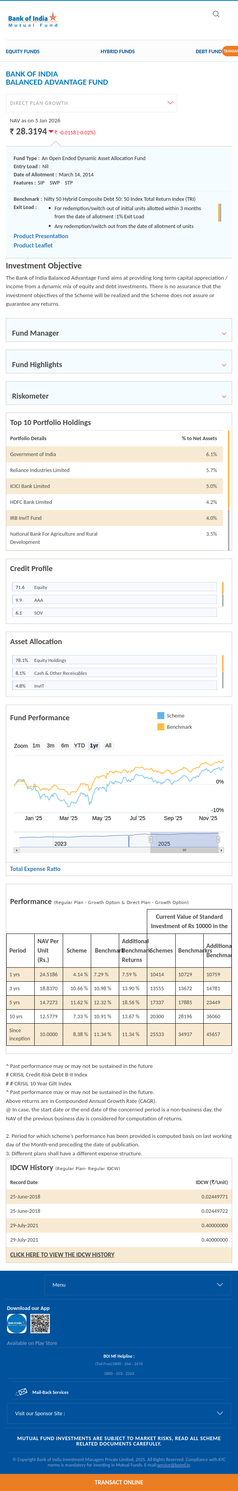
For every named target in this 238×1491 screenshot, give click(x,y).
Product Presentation (41, 236)
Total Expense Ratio (35, 869)
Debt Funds (210, 51)
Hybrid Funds (117, 51)
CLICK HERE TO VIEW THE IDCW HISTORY (62, 1254)
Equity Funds (23, 51)
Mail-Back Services (50, 1392)
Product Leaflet (33, 245)
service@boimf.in (173, 1465)
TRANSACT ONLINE (119, 1482)
